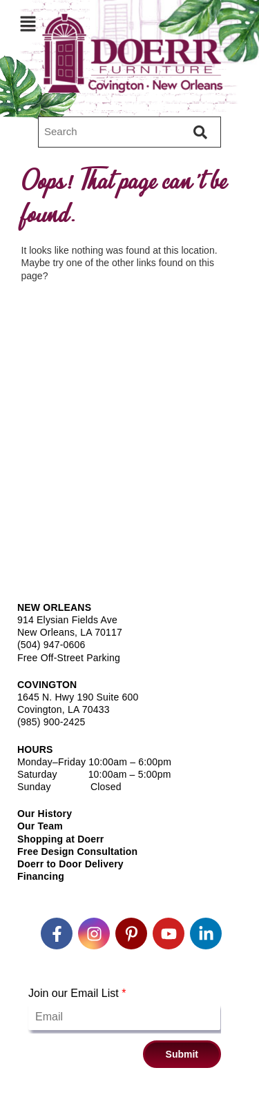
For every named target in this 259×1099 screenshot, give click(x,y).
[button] (27, 23)
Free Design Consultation (77, 851)
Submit (182, 1054)
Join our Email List (77, 993)
